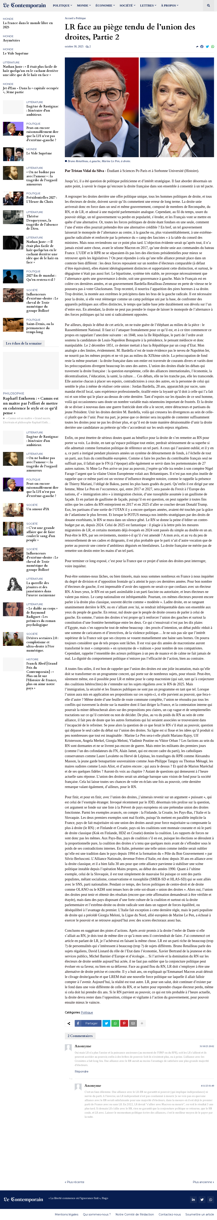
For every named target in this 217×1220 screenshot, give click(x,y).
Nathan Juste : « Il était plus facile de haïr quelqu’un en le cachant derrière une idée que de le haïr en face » (30, 71)
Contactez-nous (170, 1214)
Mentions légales (66, 1214)
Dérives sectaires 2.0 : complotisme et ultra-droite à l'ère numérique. (42, 644)
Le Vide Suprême (16, 54)
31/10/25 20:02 (207, 1046)
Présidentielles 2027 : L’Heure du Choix (41, 200)
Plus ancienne (202, 1182)
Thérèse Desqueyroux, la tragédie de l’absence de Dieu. (42, 222)
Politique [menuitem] (61, 5)
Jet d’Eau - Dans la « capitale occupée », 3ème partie (31, 90)
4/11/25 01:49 (207, 1085)
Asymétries (11, 41)
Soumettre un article (199, 1214)
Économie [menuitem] (104, 5)
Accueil (69, 18)
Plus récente (75, 1182)
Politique (81, 18)
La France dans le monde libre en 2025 (28, 25)
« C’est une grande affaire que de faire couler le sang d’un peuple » (40, 534)
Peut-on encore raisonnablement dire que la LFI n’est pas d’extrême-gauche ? (42, 134)
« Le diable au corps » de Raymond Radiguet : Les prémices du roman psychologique (42, 617)
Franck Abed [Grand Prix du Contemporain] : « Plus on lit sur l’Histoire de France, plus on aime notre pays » (41, 676)
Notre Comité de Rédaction (134, 1214)
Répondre (81, 1071)
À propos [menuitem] (168, 5)
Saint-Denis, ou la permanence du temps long (40, 328)
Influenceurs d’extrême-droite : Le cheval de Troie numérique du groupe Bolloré (42, 302)
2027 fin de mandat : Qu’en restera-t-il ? (41, 278)
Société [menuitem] (126, 5)
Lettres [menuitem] (147, 5)
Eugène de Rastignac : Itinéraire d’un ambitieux (42, 110)
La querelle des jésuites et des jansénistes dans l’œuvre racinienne (40, 589)
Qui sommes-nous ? (97, 1214)
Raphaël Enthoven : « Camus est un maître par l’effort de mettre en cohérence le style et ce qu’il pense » (31, 406)
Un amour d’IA (37, 509)
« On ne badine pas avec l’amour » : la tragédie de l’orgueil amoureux (41, 178)
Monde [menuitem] (82, 5)
